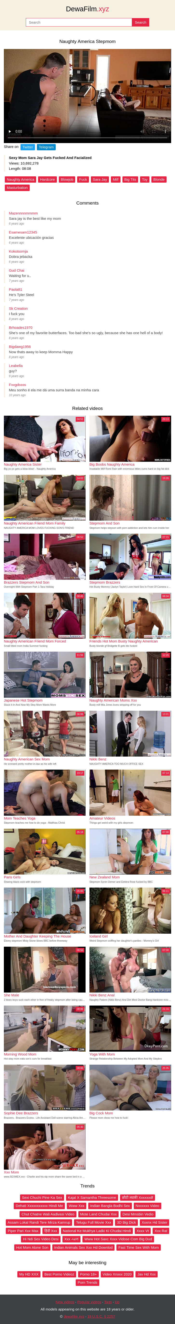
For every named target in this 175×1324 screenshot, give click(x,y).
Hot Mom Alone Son (32, 1247)
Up (117, 1302)
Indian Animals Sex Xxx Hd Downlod (83, 1247)
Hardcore (47, 179)
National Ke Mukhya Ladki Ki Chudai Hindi (97, 1231)
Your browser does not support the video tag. (87, 96)
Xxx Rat (161, 1231)
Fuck (83, 179)
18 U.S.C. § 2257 (101, 1316)
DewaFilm (87, 9)
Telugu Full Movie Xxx (93, 1222)
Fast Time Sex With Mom (138, 1247)
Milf (115, 179)
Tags (108, 1302)
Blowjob (67, 179)
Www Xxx (76, 1206)
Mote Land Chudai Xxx (98, 1214)
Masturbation (17, 188)
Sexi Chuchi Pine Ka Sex (42, 1197)
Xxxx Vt (143, 1231)
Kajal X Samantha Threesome (92, 1197)
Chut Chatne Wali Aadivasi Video (47, 1214)
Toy (145, 179)
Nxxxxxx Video (147, 1206)
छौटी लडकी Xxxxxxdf (137, 1197)
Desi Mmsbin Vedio (137, 1214)
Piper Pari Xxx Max (23, 1231)
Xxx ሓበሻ (71, 1239)
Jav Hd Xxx (146, 1274)
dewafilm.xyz (74, 1316)
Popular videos (89, 1302)
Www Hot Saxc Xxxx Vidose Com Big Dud (118, 1239)
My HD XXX (29, 1274)
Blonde (159, 179)
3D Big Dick (126, 1222)
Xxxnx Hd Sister (155, 1222)
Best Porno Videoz (59, 1274)
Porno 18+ (88, 1274)
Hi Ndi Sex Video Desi (40, 1239)
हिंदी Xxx (50, 1231)
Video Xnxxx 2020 (117, 1274)
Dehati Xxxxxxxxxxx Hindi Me (39, 1206)
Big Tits (130, 179)
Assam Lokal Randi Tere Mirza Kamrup (39, 1222)
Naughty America (20, 179)
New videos (65, 1302)
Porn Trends (87, 1282)
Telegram (46, 147)
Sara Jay (100, 179)
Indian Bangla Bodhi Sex (110, 1206)
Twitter (27, 147)
